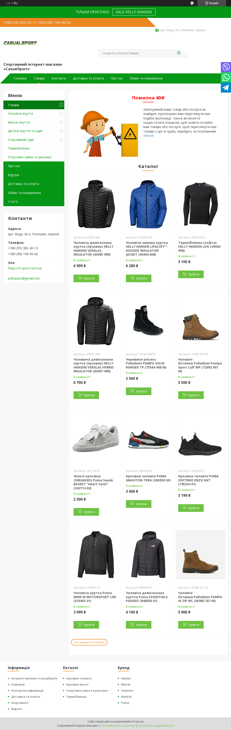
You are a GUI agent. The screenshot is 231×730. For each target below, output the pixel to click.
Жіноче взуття (19, 122)
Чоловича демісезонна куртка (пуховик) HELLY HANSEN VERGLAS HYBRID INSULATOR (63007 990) (94, 365)
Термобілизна (18, 148)
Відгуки (13, 175)
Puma (125, 703)
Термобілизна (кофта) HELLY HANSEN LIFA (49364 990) (199, 246)
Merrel (125, 684)
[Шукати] (178, 53)
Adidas (126, 678)
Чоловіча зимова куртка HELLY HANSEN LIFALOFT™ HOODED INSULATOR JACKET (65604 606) (147, 248)
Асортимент (20, 703)
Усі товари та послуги (89, 642)
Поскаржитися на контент (118, 726)
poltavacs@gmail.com (24, 278)
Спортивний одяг (21, 140)
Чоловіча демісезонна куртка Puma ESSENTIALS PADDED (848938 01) (147, 597)
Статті (13, 201)
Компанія (18, 684)
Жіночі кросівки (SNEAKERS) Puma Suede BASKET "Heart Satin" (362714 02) (93, 482)
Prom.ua (138, 721)
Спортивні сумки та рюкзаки (29, 157)
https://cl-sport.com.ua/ (25, 268)
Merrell (148, 135)
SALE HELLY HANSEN (134, 11)
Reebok (126, 697)
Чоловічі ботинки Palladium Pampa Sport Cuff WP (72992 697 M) (200, 365)
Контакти (58, 78)
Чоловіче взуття (20, 113)
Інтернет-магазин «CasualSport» (34, 678)
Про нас (117, 78)
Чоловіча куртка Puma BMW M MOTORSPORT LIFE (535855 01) (95, 597)
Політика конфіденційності (156, 726)
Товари (39, 78)
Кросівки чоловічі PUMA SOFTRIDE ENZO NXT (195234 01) (198, 480)
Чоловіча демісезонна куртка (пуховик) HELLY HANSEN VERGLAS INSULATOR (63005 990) (93, 248)
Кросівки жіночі (77, 684)
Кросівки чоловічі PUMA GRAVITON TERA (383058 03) (148, 478)
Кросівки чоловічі (79, 678)
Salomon (127, 690)
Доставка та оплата (88, 78)
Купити (89, 278)
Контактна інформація (27, 690)
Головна (20, 78)
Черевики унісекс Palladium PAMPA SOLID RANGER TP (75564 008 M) (146, 363)
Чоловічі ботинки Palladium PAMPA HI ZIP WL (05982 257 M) (200, 597)
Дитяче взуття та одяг (25, 131)
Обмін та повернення (146, 78)
